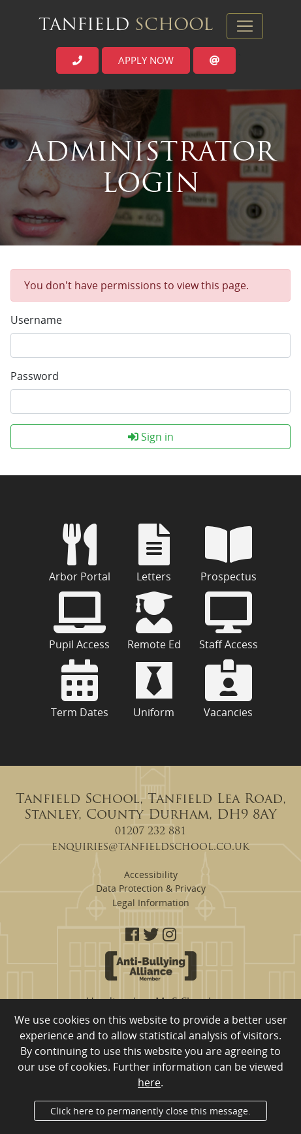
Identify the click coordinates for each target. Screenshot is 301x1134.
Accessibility (151, 874)
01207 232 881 (150, 832)
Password (34, 376)
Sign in (151, 437)
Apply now (146, 60)
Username (36, 320)
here (149, 1082)
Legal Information (150, 902)
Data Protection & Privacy (151, 888)
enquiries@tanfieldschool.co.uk (150, 847)
